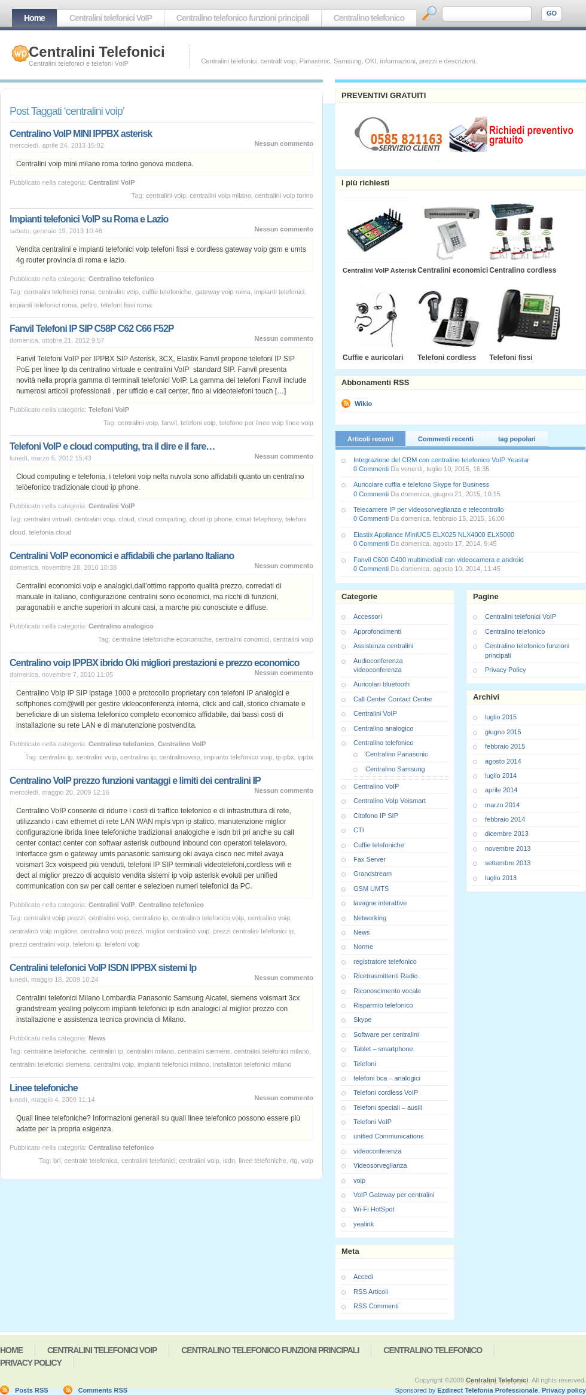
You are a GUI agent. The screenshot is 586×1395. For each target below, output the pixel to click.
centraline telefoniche (55, 1051)
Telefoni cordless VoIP (385, 1092)
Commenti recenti (446, 438)
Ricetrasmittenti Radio (385, 975)
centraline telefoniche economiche (162, 639)
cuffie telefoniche (166, 291)
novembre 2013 (507, 848)
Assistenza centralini (383, 645)
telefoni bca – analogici (386, 1078)
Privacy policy (564, 1390)
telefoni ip (87, 944)
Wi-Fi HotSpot (373, 1209)
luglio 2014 (501, 775)
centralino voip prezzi (111, 931)
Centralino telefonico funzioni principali (242, 18)
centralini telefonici (148, 1160)
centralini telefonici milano (272, 1051)
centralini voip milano (220, 195)
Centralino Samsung (395, 769)
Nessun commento (284, 143)
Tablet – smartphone (383, 1048)
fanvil (169, 422)
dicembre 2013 (507, 833)
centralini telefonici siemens (50, 1064)
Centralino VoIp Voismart (389, 800)
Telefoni (364, 1063)
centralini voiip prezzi (54, 917)
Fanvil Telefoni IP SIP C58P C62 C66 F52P (92, 328)
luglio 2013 (501, 877)
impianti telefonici (279, 291)
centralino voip (269, 917)
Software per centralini (386, 1034)
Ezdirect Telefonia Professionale (487, 1390)
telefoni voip (198, 422)
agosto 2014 (503, 761)
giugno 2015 (503, 731)
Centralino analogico (121, 626)
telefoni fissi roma (126, 305)
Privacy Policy (505, 669)
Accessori (367, 616)
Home (34, 18)
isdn (229, 1160)
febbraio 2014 (505, 819)
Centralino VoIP (182, 743)
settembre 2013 (507, 862)
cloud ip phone (211, 519)
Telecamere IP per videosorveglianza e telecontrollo (428, 509)
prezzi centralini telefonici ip (253, 931)
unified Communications (388, 1136)
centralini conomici (242, 639)
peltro (89, 305)
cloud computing (162, 519)
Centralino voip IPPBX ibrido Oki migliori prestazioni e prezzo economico (155, 663)
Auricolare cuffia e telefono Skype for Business (421, 484)
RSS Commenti (376, 1305)
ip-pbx (285, 757)
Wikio (363, 403)
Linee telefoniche (44, 1088)
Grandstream (372, 873)
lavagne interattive (380, 902)
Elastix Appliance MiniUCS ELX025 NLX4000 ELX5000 (433, 534)
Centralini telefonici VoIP (110, 18)
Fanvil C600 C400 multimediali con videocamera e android (438, 559)
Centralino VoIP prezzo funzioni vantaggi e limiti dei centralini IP (135, 781)
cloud (126, 519)
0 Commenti (371, 468)
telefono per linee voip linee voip (266, 422)
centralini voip (166, 195)
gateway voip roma (222, 291)
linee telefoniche (262, 1160)
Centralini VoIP (111, 182)
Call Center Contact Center (392, 699)
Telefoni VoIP (108, 409)
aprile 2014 (501, 789)
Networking (369, 917)
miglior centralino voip (177, 931)
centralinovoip (180, 757)
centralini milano (150, 1051)
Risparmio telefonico (383, 1005)
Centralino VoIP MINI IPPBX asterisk (81, 134)
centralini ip (56, 757)
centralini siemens (204, 1051)
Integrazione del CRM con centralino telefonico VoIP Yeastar (441, 459)
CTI (358, 830)
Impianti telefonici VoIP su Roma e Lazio (89, 219)
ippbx (305, 757)
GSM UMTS (371, 888)
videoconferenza (377, 1151)
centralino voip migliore (43, 931)
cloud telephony (259, 519)
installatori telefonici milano (252, 1064)
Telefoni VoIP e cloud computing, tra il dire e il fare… (112, 446)
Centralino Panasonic (396, 754)
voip (307, 1160)
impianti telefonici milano (173, 1064)
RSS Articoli (370, 1291)
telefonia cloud (50, 532)
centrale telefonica (90, 1160)
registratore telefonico (385, 961)
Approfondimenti (377, 631)
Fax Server (369, 859)
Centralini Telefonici (97, 52)
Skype (362, 1019)
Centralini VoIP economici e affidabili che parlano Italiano (122, 556)
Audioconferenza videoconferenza (378, 665)
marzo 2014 (502, 804)
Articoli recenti (370, 438)
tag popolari (517, 438)
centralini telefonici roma (59, 291)
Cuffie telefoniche (378, 844)
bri (56, 1160)
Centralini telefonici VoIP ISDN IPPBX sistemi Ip (103, 968)
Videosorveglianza (380, 1165)
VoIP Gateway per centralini (394, 1194)
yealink (363, 1224)
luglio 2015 (501, 717)
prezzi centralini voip (39, 944)
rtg (294, 1160)
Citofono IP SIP (375, 815)
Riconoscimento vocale (387, 990)
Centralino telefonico (369, 18)
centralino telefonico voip (208, 917)
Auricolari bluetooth (381, 684)
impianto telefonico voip (238, 757)
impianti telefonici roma (43, 305)
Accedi (363, 1276)
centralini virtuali (47, 519)
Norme (363, 946)
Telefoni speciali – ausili (387, 1107)
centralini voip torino (284, 195)
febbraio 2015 (505, 746)
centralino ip (137, 757)
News (97, 1038)
